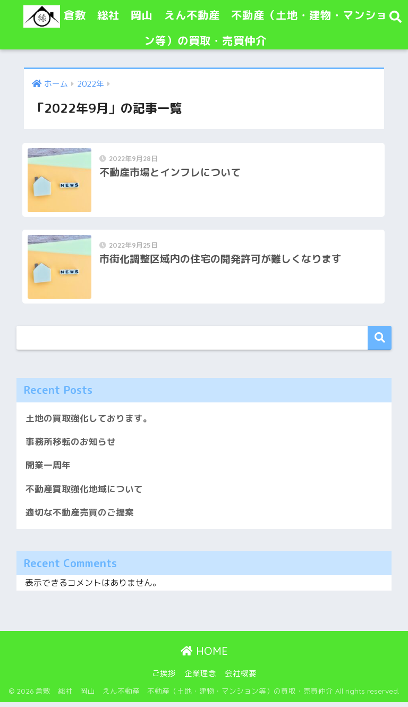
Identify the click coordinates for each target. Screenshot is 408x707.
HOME (204, 655)
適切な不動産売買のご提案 (80, 517)
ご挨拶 (164, 678)
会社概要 (241, 678)
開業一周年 (48, 470)
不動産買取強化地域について (84, 493)
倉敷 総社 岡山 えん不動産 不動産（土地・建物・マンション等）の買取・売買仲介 (206, 24)
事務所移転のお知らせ (71, 446)
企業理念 (200, 678)
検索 (380, 342)
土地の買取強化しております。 (89, 422)
